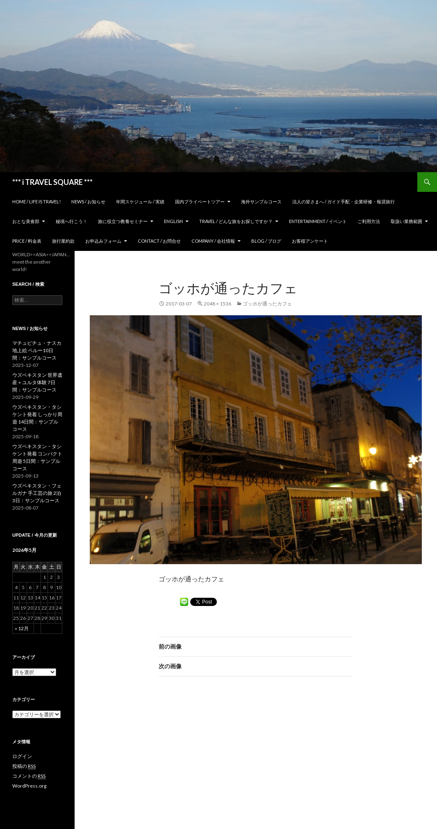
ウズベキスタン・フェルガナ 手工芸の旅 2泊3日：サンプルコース (36, 493)
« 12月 (22, 628)
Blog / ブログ (266, 241)
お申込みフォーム (103, 241)
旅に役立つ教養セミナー (123, 221)
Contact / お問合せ (159, 241)
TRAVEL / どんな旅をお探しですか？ (236, 221)
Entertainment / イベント (318, 221)
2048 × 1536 (217, 304)
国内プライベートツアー (200, 201)
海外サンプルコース (261, 201)
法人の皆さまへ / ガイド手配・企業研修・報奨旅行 (343, 201)
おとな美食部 (25, 221)
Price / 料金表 (26, 241)
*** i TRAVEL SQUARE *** (52, 182)
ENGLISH (173, 221)
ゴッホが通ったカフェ (267, 304)
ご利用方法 (368, 221)
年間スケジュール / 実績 (140, 201)
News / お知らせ (88, 201)
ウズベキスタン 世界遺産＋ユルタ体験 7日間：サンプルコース (37, 382)
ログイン (22, 756)
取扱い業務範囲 (406, 221)
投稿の (24, 766)
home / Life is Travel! (36, 201)
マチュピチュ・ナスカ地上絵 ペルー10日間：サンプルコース (36, 350)
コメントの (29, 776)
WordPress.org (29, 786)
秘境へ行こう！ (71, 221)
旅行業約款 (63, 241)
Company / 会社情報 (213, 241)
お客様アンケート (310, 241)
